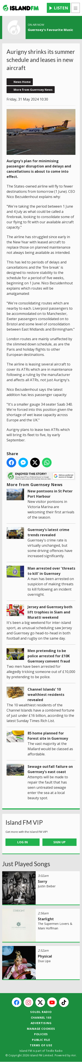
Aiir (73, 1055)
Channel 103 (41, 1017)
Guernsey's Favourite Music (50, 30)
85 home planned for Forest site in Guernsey (48, 736)
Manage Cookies (41, 1029)
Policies (41, 1034)
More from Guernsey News (33, 90)
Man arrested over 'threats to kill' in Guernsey (51, 571)
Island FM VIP (24, 822)
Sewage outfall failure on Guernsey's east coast (50, 769)
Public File (41, 1040)
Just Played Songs (26, 863)
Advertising (41, 1023)
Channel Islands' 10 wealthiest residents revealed (46, 694)
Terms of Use (41, 1045)
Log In (22, 842)
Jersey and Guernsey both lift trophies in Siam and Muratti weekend (50, 612)
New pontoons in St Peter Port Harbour (50, 494)
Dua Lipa (44, 961)
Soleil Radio (41, 1012)
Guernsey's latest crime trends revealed (48, 532)
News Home (22, 82)
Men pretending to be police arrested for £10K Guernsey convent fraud (49, 656)
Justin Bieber (47, 886)
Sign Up (59, 842)
